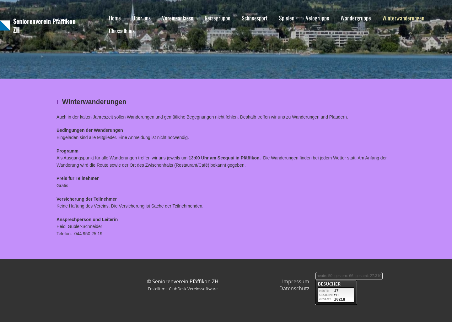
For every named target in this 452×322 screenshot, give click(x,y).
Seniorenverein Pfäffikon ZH (44, 25)
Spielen (286, 18)
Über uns (141, 18)
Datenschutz (294, 288)
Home (115, 18)
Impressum (295, 281)
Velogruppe (317, 18)
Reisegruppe (217, 18)
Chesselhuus (122, 31)
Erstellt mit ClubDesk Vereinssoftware (183, 288)
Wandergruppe (356, 18)
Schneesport (255, 18)
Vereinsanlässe (177, 18)
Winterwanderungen (403, 18)
